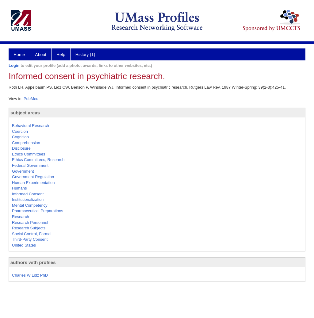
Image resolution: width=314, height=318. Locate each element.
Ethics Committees (28, 154)
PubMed (31, 98)
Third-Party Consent (30, 239)
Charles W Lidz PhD (30, 275)
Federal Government (30, 165)
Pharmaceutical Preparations (37, 211)
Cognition (20, 137)
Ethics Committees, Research (38, 159)
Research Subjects (28, 228)
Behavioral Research (30, 125)
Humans (19, 188)
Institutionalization (28, 199)
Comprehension (26, 142)
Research (20, 216)
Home (19, 54)
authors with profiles (33, 262)
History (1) (85, 54)
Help (60, 54)
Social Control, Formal (32, 234)
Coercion (20, 131)
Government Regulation (33, 176)
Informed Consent (28, 194)
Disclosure (21, 148)
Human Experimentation (33, 182)
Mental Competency (30, 205)
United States (24, 245)
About (40, 54)
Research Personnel (30, 222)
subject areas (25, 112)
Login (14, 65)
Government (23, 171)
